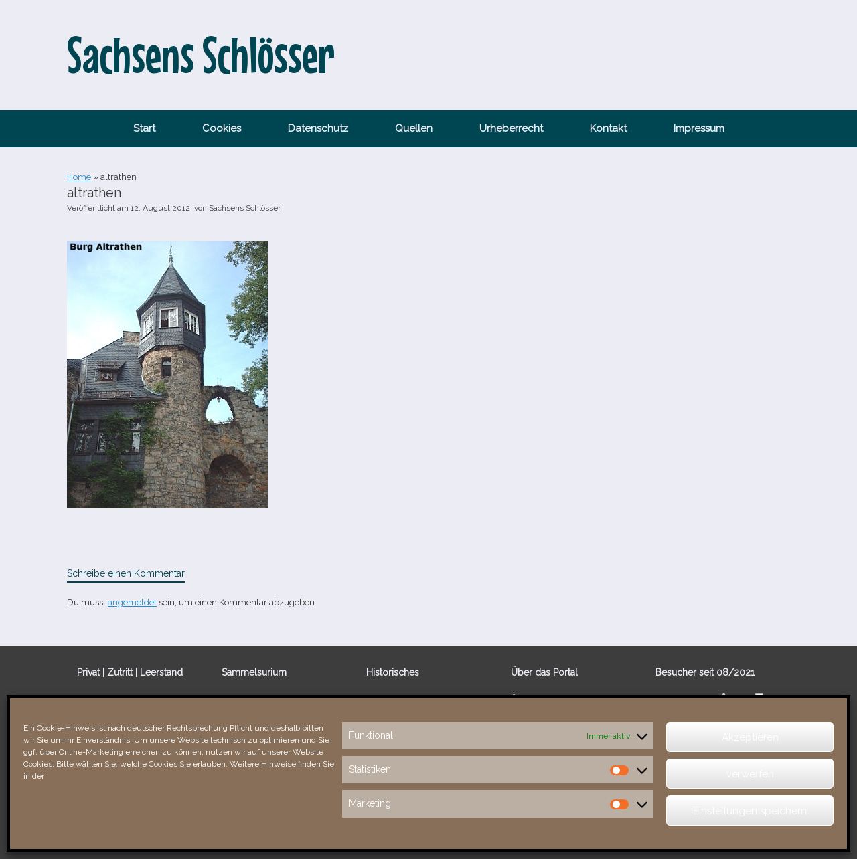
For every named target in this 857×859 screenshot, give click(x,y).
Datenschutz (318, 128)
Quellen (414, 128)
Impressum (699, 128)
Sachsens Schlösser (245, 208)
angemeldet (132, 602)
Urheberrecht (511, 128)
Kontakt (608, 128)
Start (144, 128)
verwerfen (750, 774)
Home (79, 177)
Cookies (221, 128)
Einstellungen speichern (750, 811)
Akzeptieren (750, 737)
